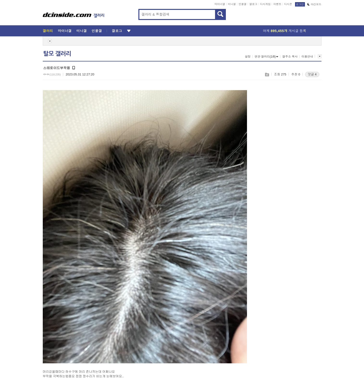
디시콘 (288, 4)
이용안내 (307, 56)
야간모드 (314, 4)
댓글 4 (312, 74)
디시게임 (265, 4)
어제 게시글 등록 (284, 31)
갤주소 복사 (289, 56)
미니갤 (232, 4)
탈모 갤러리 (57, 54)
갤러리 (48, 31)
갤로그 (253, 4)
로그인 (300, 4)
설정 (248, 56)
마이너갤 (220, 4)
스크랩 (267, 75)
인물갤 (243, 4)
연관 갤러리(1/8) (266, 56)
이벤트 (277, 4)
